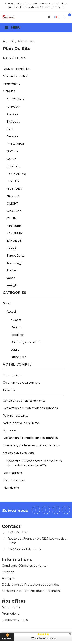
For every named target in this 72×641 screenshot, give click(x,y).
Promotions (11, 83)
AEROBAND (15, 99)
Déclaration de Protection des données (30, 408)
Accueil (12, 311)
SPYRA (11, 248)
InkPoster (14, 166)
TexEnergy (14, 263)
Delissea (12, 136)
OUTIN (11, 218)
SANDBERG (15, 233)
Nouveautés (11, 607)
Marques (9, 91)
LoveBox (13, 181)
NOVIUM (13, 196)
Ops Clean (14, 211)
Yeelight (12, 285)
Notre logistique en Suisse (21, 423)
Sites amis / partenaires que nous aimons (31, 445)
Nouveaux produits (16, 69)
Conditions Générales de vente (24, 400)
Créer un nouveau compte (21, 382)
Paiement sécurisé (16, 415)
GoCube (12, 151)
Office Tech (18, 357)
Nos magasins (12, 473)
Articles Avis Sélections (18, 452)
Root (6, 303)
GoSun (11, 159)
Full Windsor (15, 144)
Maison (16, 327)
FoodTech (18, 335)
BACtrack (13, 121)
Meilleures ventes (15, 76)
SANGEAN (14, 240)
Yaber (11, 278)
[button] (49, 17)
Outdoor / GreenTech (26, 342)
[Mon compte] (64, 17)
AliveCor (12, 114)
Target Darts (15, 255)
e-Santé (16, 320)
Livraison (8, 572)
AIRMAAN (14, 106)
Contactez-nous (14, 480)
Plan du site (11, 487)
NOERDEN (14, 188)
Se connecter (12, 375)
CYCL (10, 129)
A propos (9, 430)
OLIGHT (12, 203)
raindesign (14, 226)
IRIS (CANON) (16, 174)
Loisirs (15, 349)
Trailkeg (12, 270)
